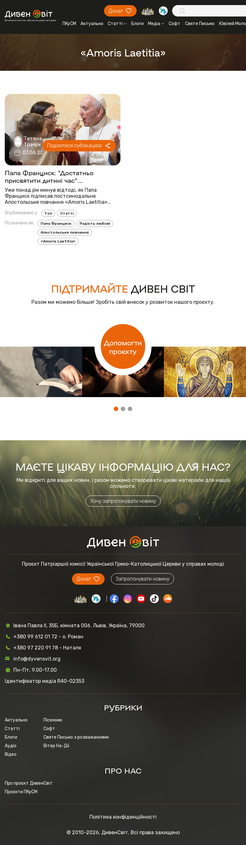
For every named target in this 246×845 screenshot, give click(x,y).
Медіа (156, 23)
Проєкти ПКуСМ (21, 792)
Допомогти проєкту (123, 346)
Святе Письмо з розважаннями (76, 737)
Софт (174, 23)
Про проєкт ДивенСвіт (29, 783)
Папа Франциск (56, 223)
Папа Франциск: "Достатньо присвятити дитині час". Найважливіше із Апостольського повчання (57, 176)
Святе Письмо (200, 23)
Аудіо (10, 746)
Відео (10, 754)
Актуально (92, 23)
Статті (117, 23)
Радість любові (95, 223)
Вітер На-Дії (56, 746)
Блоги (137, 23)
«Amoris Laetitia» (58, 241)
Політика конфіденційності (123, 817)
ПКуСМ (69, 23)
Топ (48, 213)
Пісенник (52, 720)
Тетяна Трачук (33, 142)
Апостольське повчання (65, 232)
